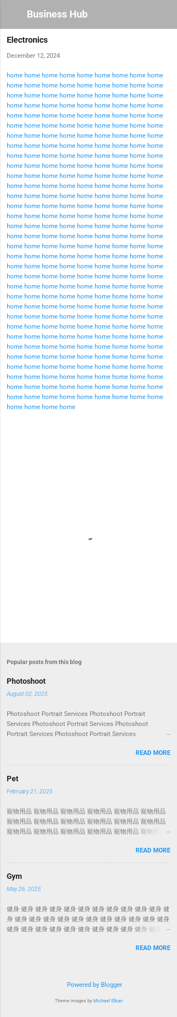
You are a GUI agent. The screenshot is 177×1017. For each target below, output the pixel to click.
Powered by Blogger (88, 985)
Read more (153, 753)
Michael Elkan (108, 1001)
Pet (12, 778)
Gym (14, 876)
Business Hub (57, 14)
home (15, 75)
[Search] (165, 17)
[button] (165, 42)
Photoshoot (26, 681)
